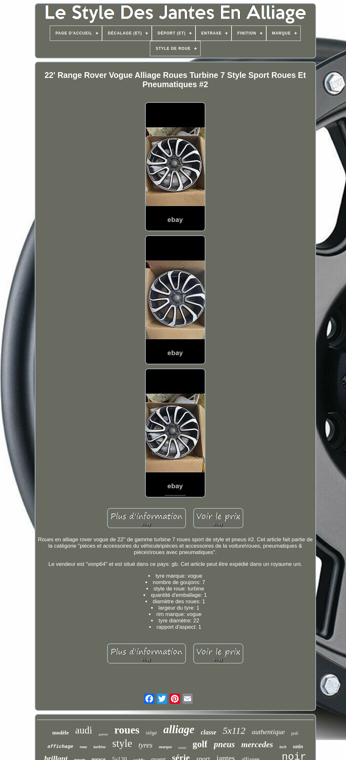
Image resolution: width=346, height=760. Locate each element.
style (122, 743)
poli (294, 733)
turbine (99, 746)
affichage (60, 746)
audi (83, 730)
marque (165, 746)
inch (282, 747)
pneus (224, 744)
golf (200, 744)
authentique (268, 732)
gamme (103, 734)
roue (83, 747)
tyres (145, 745)
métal (182, 747)
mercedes (257, 744)
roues (127, 730)
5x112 (234, 730)
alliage (178, 729)
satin (298, 746)
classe (208, 732)
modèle (60, 733)
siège (151, 733)
